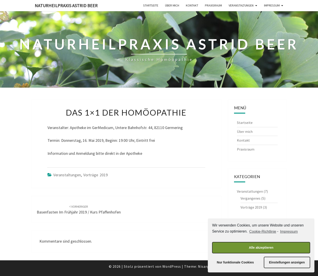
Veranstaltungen (241, 5)
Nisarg (203, 266)
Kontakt (192, 5)
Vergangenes (250, 198)
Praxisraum (213, 5)
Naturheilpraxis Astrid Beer (66, 5)
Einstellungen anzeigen (287, 262)
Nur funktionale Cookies (235, 262)
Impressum (272, 5)
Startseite (150, 5)
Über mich (172, 5)
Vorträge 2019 (95, 174)
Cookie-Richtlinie (262, 231)
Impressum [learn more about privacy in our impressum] (289, 231)
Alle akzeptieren (261, 247)
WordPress (171, 266)
